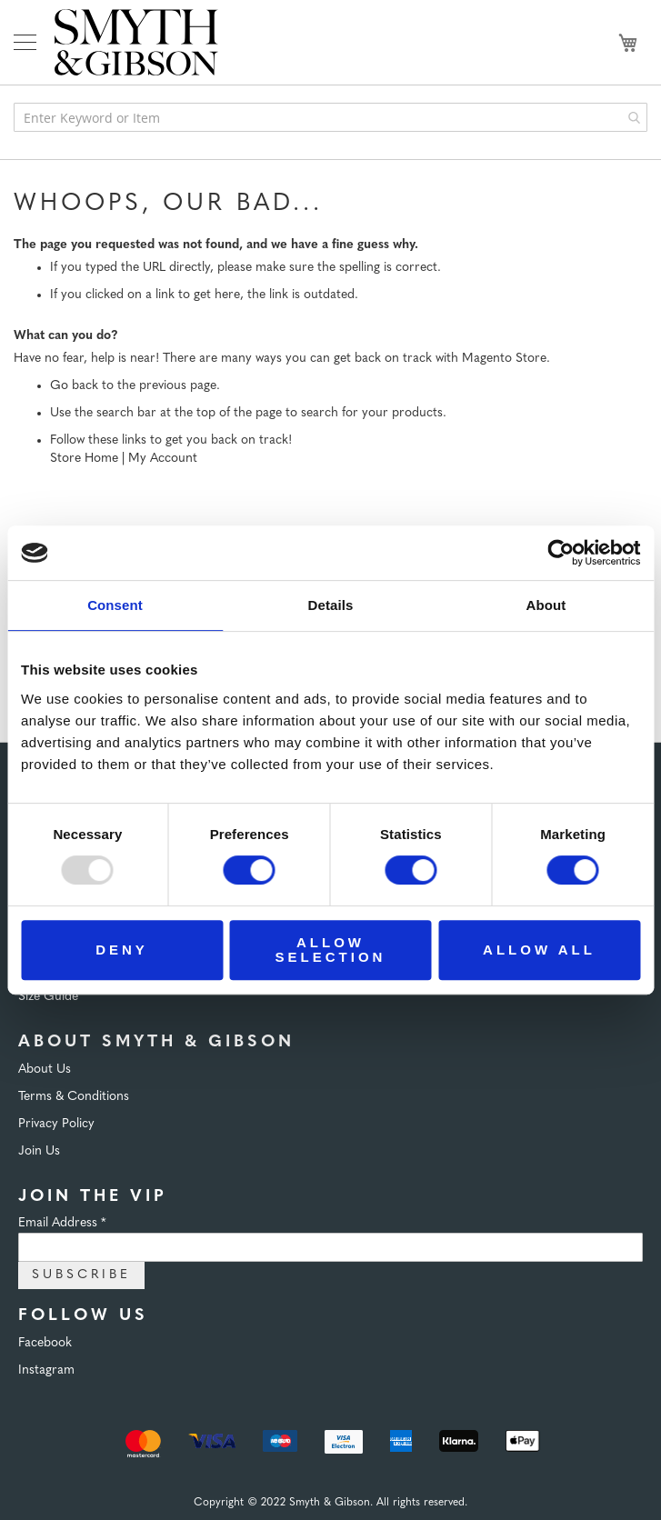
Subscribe (81, 1275)
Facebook (45, 1343)
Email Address (62, 1223)
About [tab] (546, 605)
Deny (121, 949)
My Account (162, 458)
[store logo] (136, 42)
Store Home (84, 458)
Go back (74, 386)
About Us (44, 1069)
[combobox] (330, 117)
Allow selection (330, 950)
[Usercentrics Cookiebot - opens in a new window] (560, 552)
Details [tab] (331, 605)
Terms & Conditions (73, 1097)
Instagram (46, 1370)
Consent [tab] (115, 605)
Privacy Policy (56, 1124)
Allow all (539, 949)
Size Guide (48, 997)
